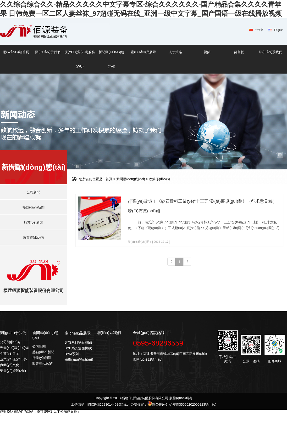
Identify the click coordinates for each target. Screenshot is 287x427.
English (278, 30)
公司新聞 (39, 346)
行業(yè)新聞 (41, 358)
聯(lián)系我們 (270, 52)
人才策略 (175, 52)
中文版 (259, 30)
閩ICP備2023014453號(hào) (109, 404)
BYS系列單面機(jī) (78, 342)
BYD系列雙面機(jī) (78, 348)
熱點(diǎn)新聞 (43, 352)
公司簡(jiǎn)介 (10, 342)
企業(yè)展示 (9, 353)
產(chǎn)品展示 (143, 52)
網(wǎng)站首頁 (16, 52)
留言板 (239, 52)
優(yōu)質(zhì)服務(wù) (79, 59)
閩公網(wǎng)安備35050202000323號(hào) (181, 404)
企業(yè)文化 (9, 365)
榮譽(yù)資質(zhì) (13, 371)
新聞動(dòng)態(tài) (111, 59)
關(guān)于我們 (48, 52)
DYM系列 (72, 354)
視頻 (207, 52)
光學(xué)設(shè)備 (14, 348)
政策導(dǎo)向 (43, 363)
